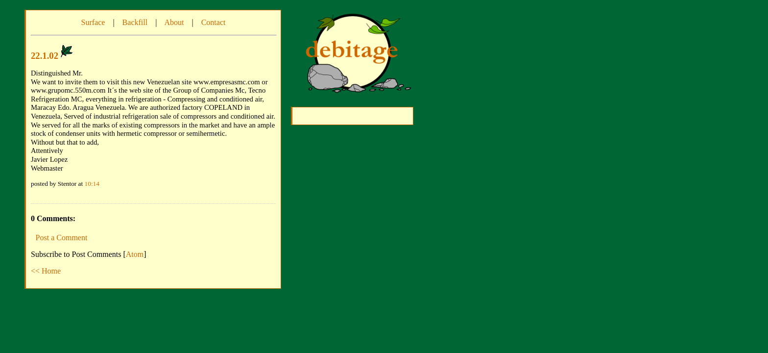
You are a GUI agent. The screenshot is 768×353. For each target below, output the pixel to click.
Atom (135, 254)
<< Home (46, 271)
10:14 (92, 183)
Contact (213, 22)
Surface (93, 22)
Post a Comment (62, 237)
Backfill (135, 22)
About (174, 22)
